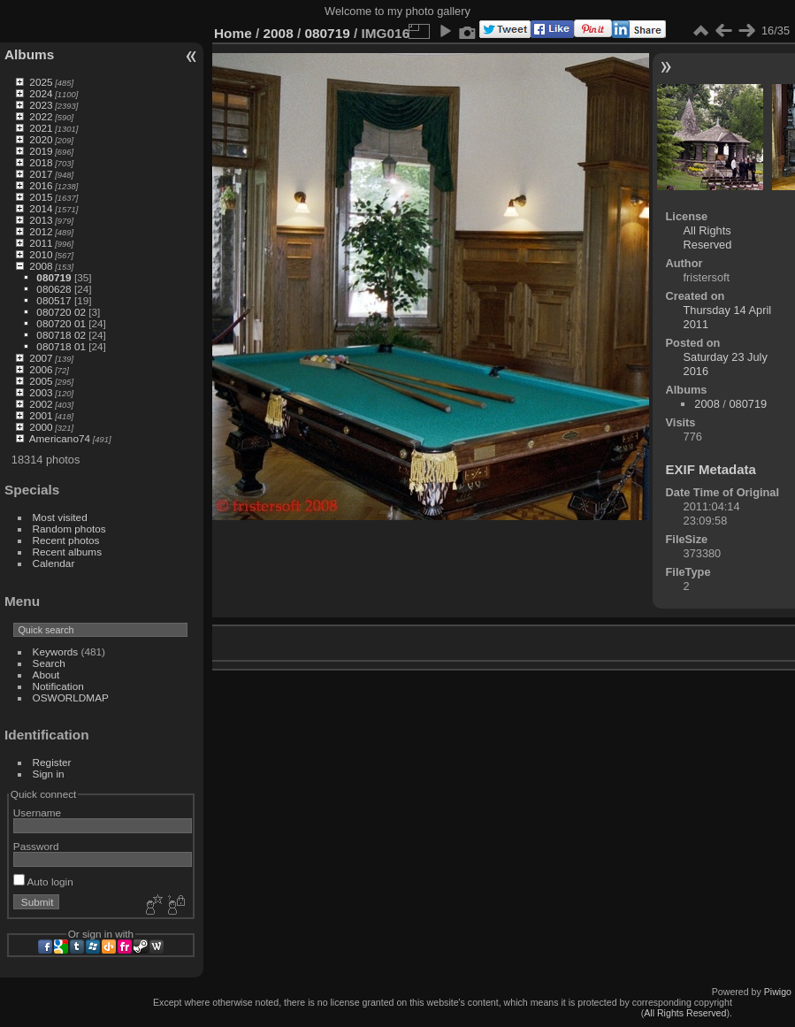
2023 (40, 105)
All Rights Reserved (708, 237)
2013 (40, 220)
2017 (40, 174)
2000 (40, 427)
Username (37, 812)
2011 (40, 243)
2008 (40, 266)
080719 (53, 277)
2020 (40, 139)
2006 (40, 369)
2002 (40, 404)
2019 (40, 151)
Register (52, 762)
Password (36, 846)
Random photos (69, 528)
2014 (40, 208)
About (46, 674)
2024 (40, 93)
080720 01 (61, 323)
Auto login (43, 881)
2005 (40, 381)
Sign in (49, 773)
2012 (40, 231)
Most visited (60, 517)
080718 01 (61, 346)
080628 (53, 289)
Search (49, 663)
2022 (40, 116)
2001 (40, 415)
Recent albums (67, 551)
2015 (40, 197)
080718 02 (61, 335)
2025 (40, 82)
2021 (40, 128)
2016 (40, 185)
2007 (40, 358)
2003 (40, 392)
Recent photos (66, 540)
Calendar (54, 563)
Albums (29, 54)
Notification (58, 686)
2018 (40, 162)
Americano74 (59, 438)
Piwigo (777, 991)
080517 (53, 300)
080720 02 (61, 312)
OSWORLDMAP (71, 697)
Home (233, 33)
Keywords (56, 651)
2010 (40, 254)
